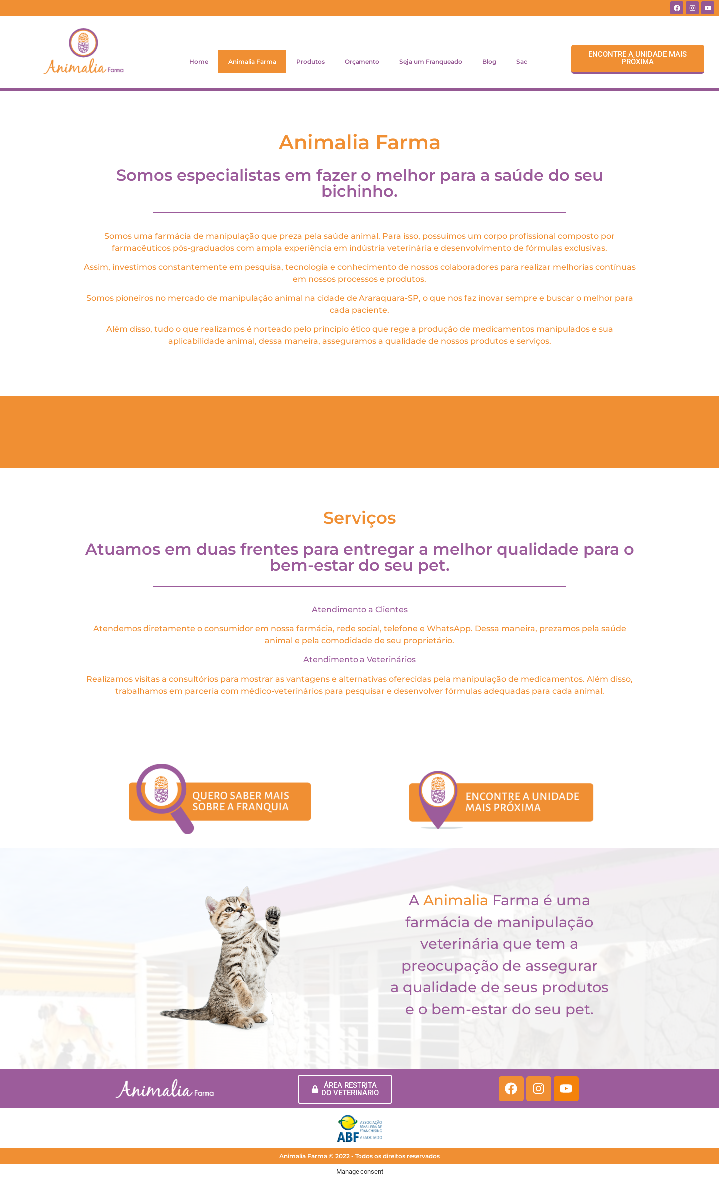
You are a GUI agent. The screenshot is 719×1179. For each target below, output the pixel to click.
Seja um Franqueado (430, 61)
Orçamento (362, 61)
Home (198, 61)
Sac (521, 61)
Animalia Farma (252, 61)
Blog (489, 61)
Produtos (310, 61)
